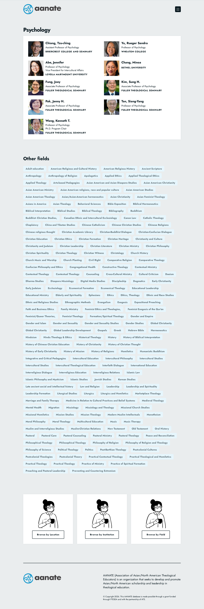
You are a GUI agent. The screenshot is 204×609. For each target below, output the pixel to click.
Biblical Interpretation (38, 211)
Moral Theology (61, 421)
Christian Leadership (71, 246)
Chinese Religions (158, 225)
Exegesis (122, 302)
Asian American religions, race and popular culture (89, 190)
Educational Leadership (145, 288)
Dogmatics (139, 281)
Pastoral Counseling (74, 435)
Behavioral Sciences (89, 204)
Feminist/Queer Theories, (40, 316)
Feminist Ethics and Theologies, (103, 309)
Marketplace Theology (148, 393)
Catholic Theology (153, 218)
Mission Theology (91, 414)
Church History (139, 253)
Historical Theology (90, 337)
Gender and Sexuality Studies (102, 323)
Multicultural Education (90, 421)
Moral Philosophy (35, 421)
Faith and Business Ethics (40, 309)
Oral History (162, 428)
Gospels (102, 330)
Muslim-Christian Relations (86, 428)
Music (113, 421)
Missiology (72, 407)
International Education (144, 365)
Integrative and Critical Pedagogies (46, 358)
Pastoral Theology (129, 435)
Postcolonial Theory (71, 456)
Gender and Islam (36, 323)
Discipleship (119, 281)
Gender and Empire (142, 316)
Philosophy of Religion (106, 442)
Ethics (110, 295)
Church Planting (72, 260)
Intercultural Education (86, 358)
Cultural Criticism (148, 274)
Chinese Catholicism (93, 225)
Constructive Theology (115, 267)
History (112, 337)
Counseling (92, 274)
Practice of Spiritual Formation (128, 463)
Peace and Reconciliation (160, 435)
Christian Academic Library (77, 232)
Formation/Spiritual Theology (107, 316)
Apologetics (91, 176)
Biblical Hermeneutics (145, 204)
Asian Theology (62, 204)
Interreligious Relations (106, 372)
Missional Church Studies (135, 407)
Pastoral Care (49, 435)
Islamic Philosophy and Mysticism (45, 379)
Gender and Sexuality (65, 323)
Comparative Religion (119, 260)
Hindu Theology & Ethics (57, 337)
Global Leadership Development (72, 330)
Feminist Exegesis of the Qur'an (145, 309)
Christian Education (37, 239)
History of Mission (74, 351)
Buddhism (136, 211)
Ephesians (94, 295)
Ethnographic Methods (78, 302)
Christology (117, 253)
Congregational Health (82, 267)
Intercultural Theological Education (75, 365)
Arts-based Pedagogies (66, 182)
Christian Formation (90, 239)
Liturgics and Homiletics (114, 393)
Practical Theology (36, 463)
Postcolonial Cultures (145, 449)
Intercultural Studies (151, 358)
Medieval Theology (153, 400)
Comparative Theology (151, 260)
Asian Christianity (120, 197)
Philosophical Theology (39, 442)
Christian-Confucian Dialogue (155, 232)
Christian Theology (66, 253)
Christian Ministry (129, 246)
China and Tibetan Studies (60, 225)
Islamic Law (133, 372)
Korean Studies (126, 379)
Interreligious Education (72, 372)
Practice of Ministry (93, 463)
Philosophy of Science (38, 449)
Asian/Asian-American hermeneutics (82, 197)
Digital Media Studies (93, 281)
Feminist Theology (72, 316)
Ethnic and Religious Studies (42, 302)
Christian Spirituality (37, 253)
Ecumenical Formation (81, 288)
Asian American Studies (139, 190)
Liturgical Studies (67, 393)
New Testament (116, 428)
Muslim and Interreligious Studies (45, 428)
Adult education (35, 168)
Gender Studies (135, 323)
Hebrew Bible (136, 330)
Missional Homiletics (37, 414)
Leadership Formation (38, 393)
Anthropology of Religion (62, 176)
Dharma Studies (35, 281)
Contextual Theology (37, 274)
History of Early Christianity (41, 351)
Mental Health (34, 407)
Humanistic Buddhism (152, 351)
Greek (117, 330)
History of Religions (102, 351)
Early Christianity (161, 281)
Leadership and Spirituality (141, 386)
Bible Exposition (117, 204)
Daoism (169, 274)
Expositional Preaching (147, 302)
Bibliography (116, 211)
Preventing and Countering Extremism (93, 470)
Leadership (113, 386)
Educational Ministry (37, 295)
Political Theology (68, 449)
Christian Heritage (118, 239)
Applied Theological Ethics (143, 176)
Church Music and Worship (41, 260)
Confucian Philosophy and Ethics (44, 267)
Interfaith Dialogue (113, 365)
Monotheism (154, 414)
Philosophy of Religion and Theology (147, 442)
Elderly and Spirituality (69, 295)
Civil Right (94, 260)
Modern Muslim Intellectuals (124, 414)
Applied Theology (36, 182)
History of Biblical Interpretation (141, 337)
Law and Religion (90, 386)
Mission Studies (65, 414)
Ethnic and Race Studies (160, 295)
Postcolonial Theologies (39, 456)
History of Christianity (88, 344)
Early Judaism (33, 288)
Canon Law (130, 218)
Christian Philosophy (157, 246)
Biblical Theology (92, 211)
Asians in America (36, 204)
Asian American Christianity (159, 182)
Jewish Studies (103, 379)
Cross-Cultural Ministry (119, 274)
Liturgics (89, 393)
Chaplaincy (32, 225)
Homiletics (127, 351)
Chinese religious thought (40, 232)
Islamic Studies (79, 379)
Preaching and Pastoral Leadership (45, 470)
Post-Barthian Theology (113, 449)
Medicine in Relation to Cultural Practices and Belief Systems (100, 400)
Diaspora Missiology (62, 281)
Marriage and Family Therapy (42, 400)
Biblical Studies (66, 211)
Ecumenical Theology (113, 288)
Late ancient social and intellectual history (49, 386)
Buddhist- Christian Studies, (41, 218)
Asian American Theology (40, 197)
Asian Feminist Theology (151, 197)
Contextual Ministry (146, 267)
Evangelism (104, 302)
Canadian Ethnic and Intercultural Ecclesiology (90, 218)
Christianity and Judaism (39, 246)
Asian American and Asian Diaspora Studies (112, 182)
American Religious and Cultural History (74, 168)
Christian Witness (94, 253)
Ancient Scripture (152, 168)
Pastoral (30, 435)
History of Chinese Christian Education (48, 344)
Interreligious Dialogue (39, 372)
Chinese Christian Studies (126, 225)
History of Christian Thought (124, 344)
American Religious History (119, 168)
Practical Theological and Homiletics (150, 456)
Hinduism (31, 337)
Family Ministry (69, 309)
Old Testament (140, 428)
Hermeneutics (159, 330)
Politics (89, 449)
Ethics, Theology (130, 295)
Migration (53, 407)
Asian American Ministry (40, 190)
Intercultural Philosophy (119, 358)
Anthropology (33, 176)
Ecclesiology (55, 288)
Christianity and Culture (149, 239)
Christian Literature (101, 246)
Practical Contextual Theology (106, 456)
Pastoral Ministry (102, 435)
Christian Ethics (63, 239)
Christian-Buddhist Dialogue (116, 232)
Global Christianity (161, 323)
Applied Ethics (113, 176)
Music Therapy (132, 421)
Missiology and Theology (99, 407)
